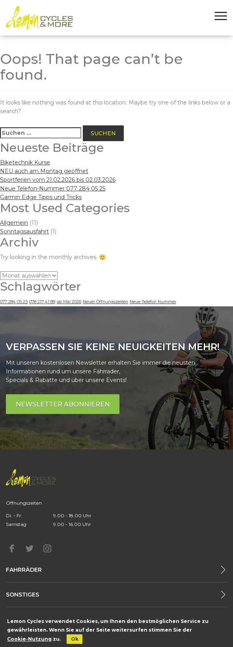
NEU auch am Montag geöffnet (44, 171)
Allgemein (14, 222)
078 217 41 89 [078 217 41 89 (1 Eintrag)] (42, 301)
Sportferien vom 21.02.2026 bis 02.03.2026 (58, 179)
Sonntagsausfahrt (24, 231)
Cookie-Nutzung (29, 639)
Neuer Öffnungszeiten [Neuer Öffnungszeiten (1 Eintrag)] (105, 301)
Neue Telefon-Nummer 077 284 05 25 (52, 188)
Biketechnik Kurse (25, 162)
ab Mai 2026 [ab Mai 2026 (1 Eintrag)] (69, 301)
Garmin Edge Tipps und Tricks (41, 197)
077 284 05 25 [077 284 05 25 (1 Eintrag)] (14, 301)
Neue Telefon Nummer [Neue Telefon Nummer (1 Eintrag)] (153, 301)
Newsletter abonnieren (63, 404)
